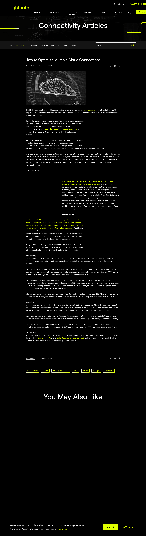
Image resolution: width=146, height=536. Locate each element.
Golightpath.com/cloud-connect (70, 337)
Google (96, 370)
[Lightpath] (19, 8)
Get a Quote (119, 4)
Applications (54, 12)
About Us (117, 13)
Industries (87, 12)
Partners (102, 12)
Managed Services (60, 370)
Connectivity (21, 45)
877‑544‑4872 (44, 337)
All (11, 45)
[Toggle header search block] (129, 12)
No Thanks (127, 527)
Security (34, 45)
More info (63, 529)
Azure (85, 370)
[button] (42, 12)
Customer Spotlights (51, 45)
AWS (76, 370)
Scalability (109, 370)
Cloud (45, 370)
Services (37, 12)
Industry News (70, 45)
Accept (110, 527)
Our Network (71, 13)
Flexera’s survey (89, 110)
